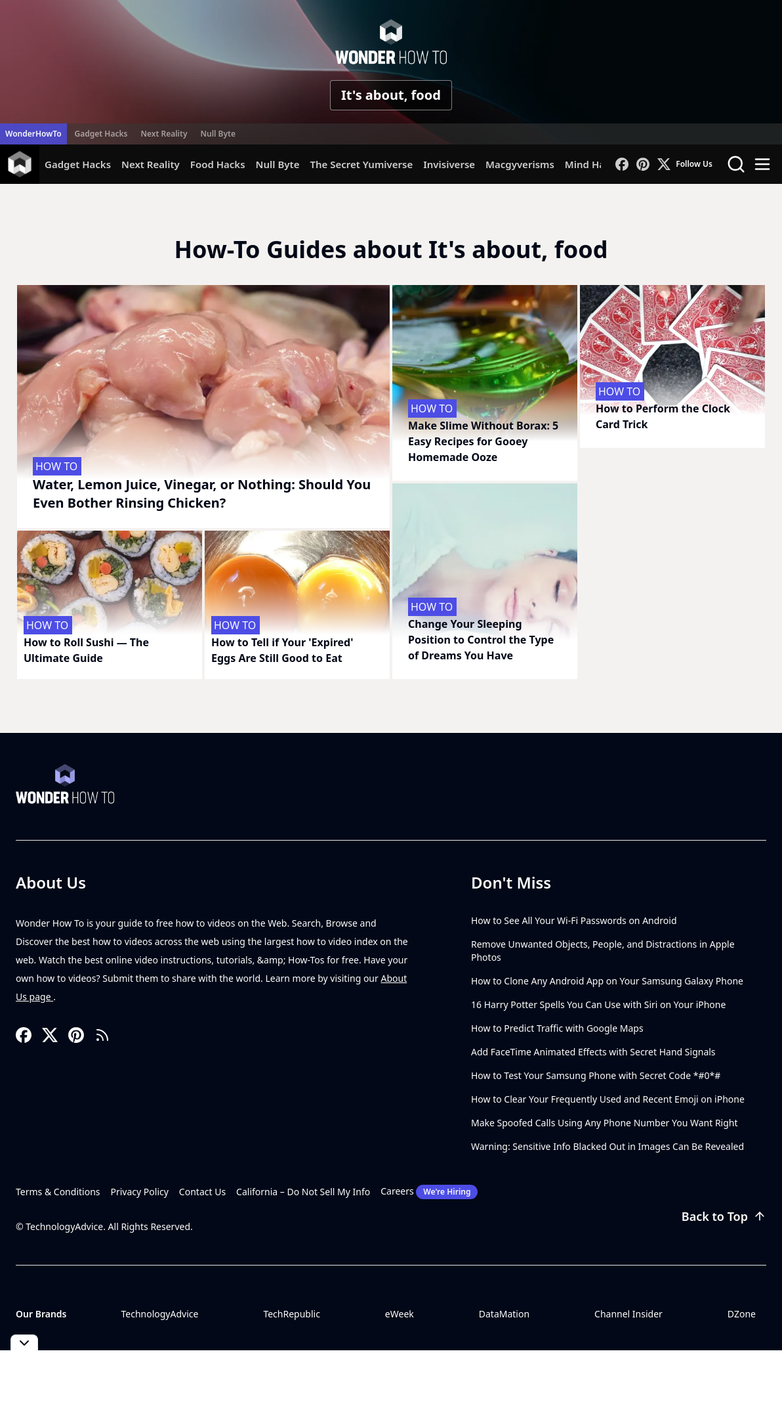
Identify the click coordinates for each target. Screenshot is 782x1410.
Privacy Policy (140, 1191)
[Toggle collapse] (24, 1342)
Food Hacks (217, 164)
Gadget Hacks (101, 133)
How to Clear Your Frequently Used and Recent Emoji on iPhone (608, 1099)
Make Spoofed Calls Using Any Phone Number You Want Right (604, 1122)
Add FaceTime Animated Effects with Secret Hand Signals (593, 1052)
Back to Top (724, 1216)
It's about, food (391, 95)
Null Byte (217, 133)
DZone (742, 1314)
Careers (429, 1192)
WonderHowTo (33, 133)
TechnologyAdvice (159, 1314)
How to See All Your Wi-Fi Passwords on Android (574, 920)
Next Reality (163, 133)
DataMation (504, 1314)
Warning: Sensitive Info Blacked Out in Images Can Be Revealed (607, 1146)
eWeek (399, 1314)
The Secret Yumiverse (361, 164)
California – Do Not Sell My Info (303, 1191)
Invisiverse (449, 164)
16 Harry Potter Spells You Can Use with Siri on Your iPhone (598, 1004)
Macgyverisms (519, 164)
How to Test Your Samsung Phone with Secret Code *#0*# (595, 1075)
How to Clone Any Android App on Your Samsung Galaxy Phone (607, 981)
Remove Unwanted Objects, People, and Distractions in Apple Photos (603, 950)
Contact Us (202, 1191)
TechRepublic (291, 1314)
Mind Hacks (593, 164)
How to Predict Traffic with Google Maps (557, 1028)
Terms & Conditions (58, 1191)
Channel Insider (628, 1314)
